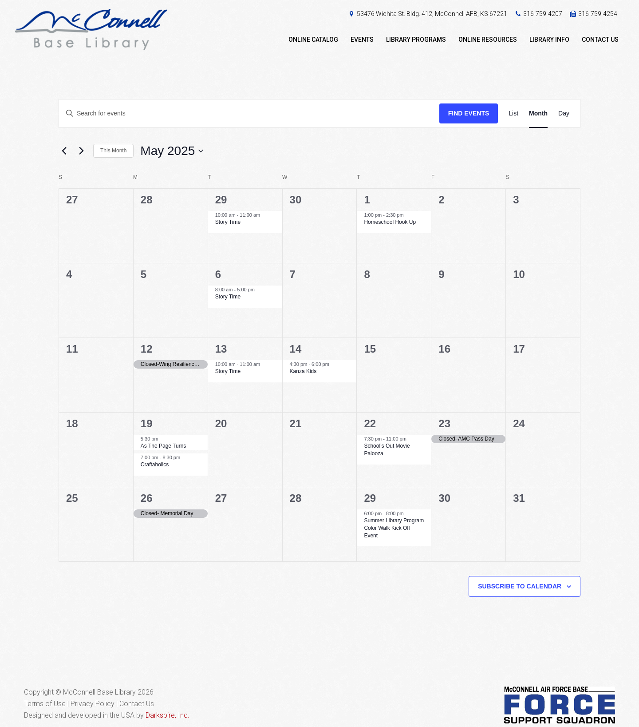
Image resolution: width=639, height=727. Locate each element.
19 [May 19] (147, 423)
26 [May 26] (147, 498)
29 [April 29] (221, 200)
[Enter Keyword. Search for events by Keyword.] (249, 113)
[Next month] (81, 151)
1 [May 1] (367, 200)
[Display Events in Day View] (563, 113)
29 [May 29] (370, 498)
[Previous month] (64, 151)
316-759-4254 (597, 13)
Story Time (228, 222)
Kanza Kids (303, 371)
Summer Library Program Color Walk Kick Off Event (394, 527)
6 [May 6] (218, 274)
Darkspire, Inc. (167, 715)
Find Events (468, 113)
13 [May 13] (221, 349)
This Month (113, 150)
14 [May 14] (296, 349)
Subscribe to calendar (519, 586)
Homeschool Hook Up (390, 222)
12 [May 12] (147, 349)
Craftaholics (155, 464)
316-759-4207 (542, 13)
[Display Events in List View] (513, 113)
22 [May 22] (370, 423)
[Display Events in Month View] (538, 113)
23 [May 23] (444, 423)
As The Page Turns (163, 446)
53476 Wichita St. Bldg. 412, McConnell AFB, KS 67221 (432, 13)
